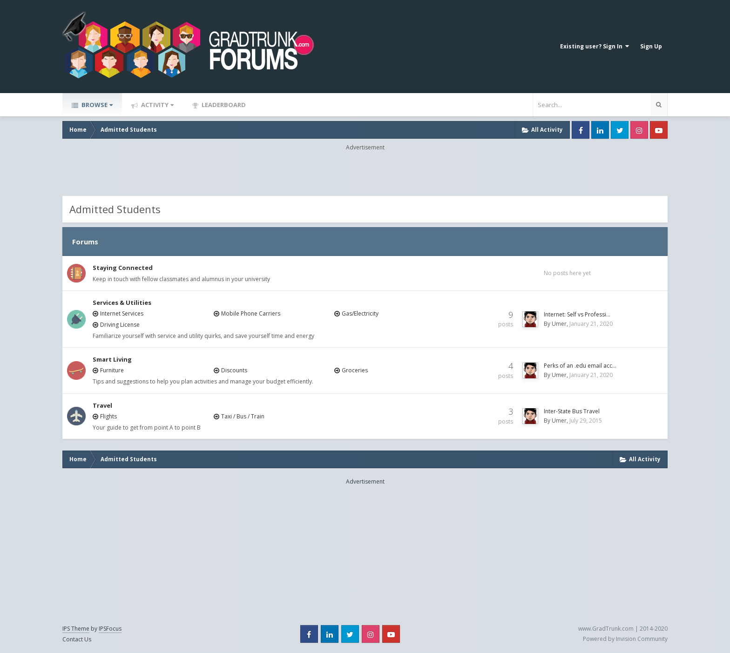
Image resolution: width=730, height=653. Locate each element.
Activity (157, 105)
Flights (108, 416)
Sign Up (651, 46)
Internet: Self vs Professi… (577, 314)
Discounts (234, 370)
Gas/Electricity (360, 313)
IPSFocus (110, 629)
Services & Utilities (122, 302)
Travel (102, 405)
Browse (96, 105)
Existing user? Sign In (594, 46)
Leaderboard (223, 105)
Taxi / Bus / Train (242, 416)
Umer (559, 324)
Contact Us (76, 639)
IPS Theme (75, 629)
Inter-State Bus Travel (572, 411)
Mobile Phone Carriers (250, 313)
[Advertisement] (365, 173)
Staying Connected (123, 267)
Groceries (355, 370)
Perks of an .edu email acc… (580, 366)
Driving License (120, 325)
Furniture (112, 370)
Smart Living (112, 359)
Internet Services (121, 313)
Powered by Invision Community (625, 639)
